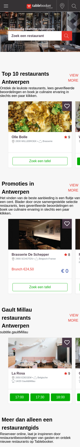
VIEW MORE (73, 78)
